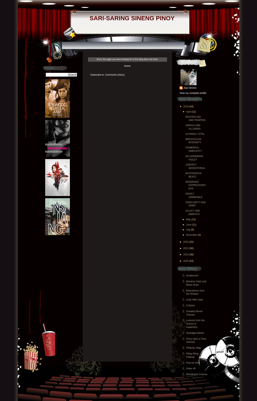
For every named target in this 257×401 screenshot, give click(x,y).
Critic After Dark (194, 299)
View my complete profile (192, 93)
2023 (186, 248)
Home (127, 66)
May (188, 219)
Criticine (190, 305)
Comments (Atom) (114, 74)
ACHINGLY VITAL (195, 134)
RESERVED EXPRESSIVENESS (196, 185)
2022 (186, 242)
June (188, 224)
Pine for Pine (193, 362)
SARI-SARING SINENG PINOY (132, 18)
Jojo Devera (190, 87)
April (188, 111)
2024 (186, 254)
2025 (186, 261)
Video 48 (191, 368)
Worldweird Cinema (196, 374)
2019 (186, 106)
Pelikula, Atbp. (193, 347)
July (188, 229)
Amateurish (192, 275)
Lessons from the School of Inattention (195, 324)
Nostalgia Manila (195, 333)
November (191, 234)
